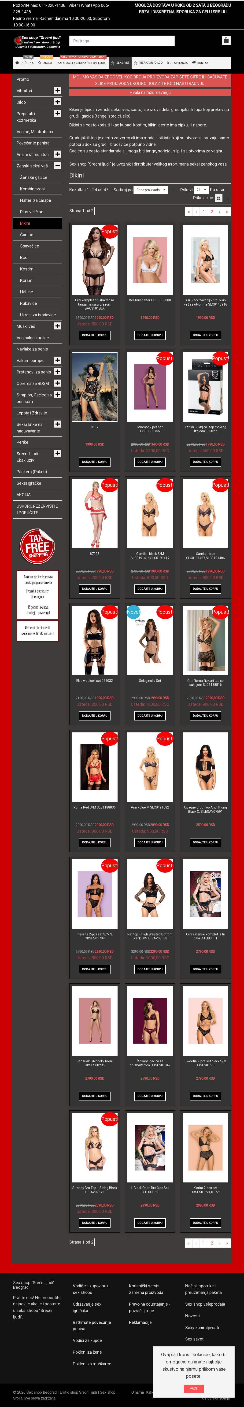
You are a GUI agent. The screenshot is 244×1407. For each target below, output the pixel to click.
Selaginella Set (150, 681)
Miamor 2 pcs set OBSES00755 (150, 429)
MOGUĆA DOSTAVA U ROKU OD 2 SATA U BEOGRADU (183, 5)
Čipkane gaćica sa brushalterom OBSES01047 (150, 1063)
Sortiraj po (123, 189)
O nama (137, 1392)
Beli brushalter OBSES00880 (150, 300)
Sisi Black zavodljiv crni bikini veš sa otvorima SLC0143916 (205, 302)
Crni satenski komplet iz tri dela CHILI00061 (205, 936)
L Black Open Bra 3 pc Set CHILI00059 (150, 1190)
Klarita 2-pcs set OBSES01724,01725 (206, 1190)
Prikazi (186, 189)
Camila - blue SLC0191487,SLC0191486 (205, 556)
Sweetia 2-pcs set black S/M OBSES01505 (205, 1063)
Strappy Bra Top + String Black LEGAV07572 (94, 1190)
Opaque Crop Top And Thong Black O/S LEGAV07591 (205, 809)
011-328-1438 (52, 5)
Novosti (192, 1315)
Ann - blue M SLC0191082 (150, 807)
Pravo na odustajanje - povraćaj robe (149, 1307)
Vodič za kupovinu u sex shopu (91, 1289)
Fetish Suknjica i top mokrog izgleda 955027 (205, 429)
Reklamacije (140, 1322)
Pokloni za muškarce (92, 1363)
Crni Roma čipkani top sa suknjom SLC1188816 (205, 683)
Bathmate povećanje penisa (92, 1325)
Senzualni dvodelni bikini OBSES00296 (95, 1063)
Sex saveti (194, 1339)
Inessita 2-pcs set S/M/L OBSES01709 (95, 936)
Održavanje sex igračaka (87, 1307)
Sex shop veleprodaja (205, 1304)
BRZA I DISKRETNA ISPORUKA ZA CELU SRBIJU (182, 11)
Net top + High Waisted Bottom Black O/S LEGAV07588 (150, 936)
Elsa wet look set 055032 (94, 681)
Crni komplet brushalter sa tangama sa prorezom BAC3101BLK (94, 304)
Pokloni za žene (87, 1352)
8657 (94, 427)
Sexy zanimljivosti (202, 1327)
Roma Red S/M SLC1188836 (95, 807)
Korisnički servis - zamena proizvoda (146, 1289)
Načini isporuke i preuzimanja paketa (203, 1289)
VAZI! (194, 1389)
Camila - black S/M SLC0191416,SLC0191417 (150, 556)
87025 (94, 554)
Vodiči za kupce (87, 1340)
